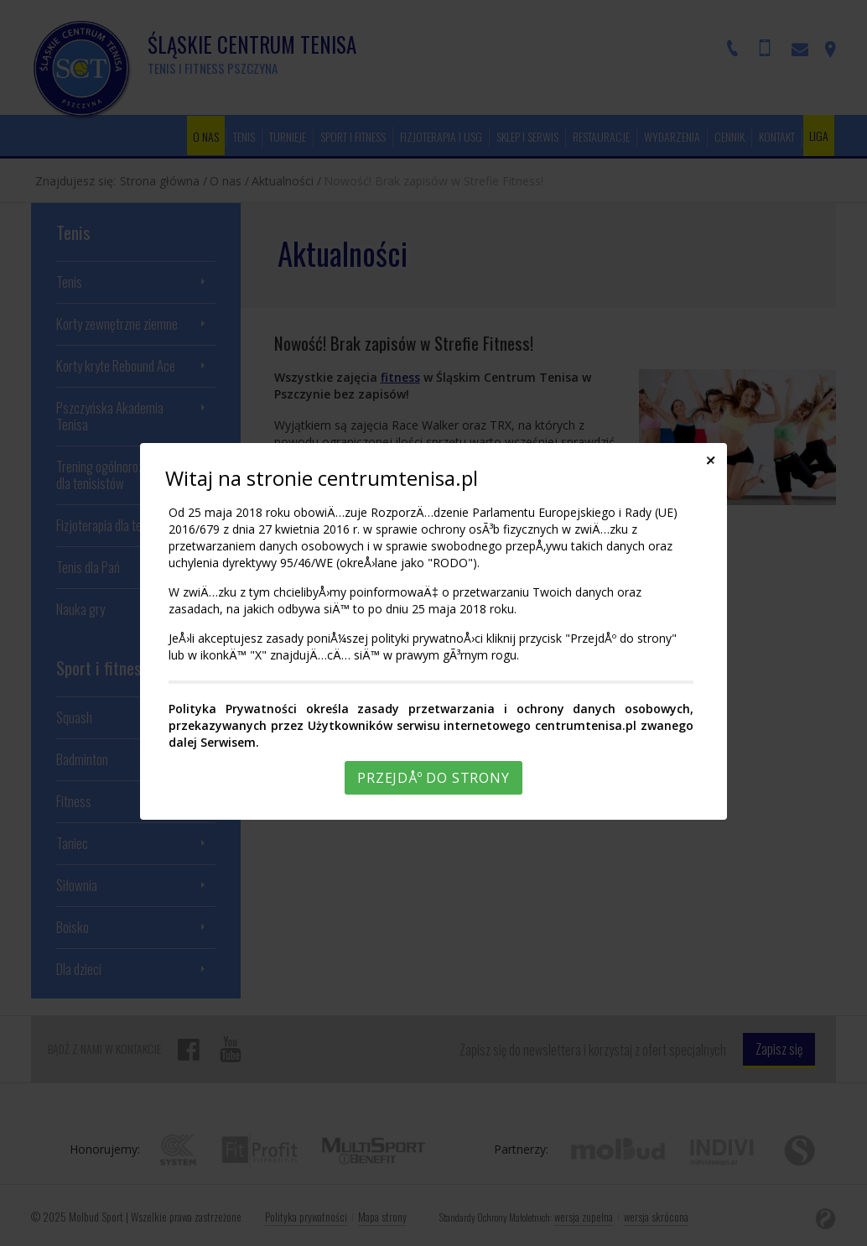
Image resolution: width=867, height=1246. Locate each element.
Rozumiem (436, 1232)
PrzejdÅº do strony (433, 778)
